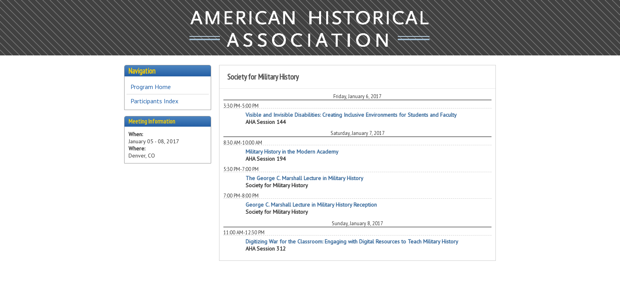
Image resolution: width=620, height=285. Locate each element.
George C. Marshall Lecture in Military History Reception (311, 204)
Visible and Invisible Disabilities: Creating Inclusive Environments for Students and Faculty (351, 114)
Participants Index (154, 101)
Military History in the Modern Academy (292, 151)
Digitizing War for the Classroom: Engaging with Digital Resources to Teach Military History (352, 241)
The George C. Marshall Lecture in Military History (304, 178)
